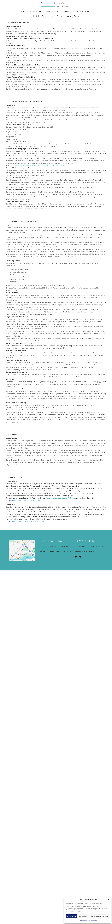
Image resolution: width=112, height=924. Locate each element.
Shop (79, 11)
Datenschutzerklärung (85, 920)
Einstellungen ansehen (99, 916)
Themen (38, 11)
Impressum (94, 920)
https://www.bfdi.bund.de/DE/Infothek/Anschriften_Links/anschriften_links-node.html (39, 165)
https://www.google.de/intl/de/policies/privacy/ (28, 521)
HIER (83, 546)
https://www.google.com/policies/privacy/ (26, 500)
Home (22, 11)
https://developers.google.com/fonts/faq (60, 498)
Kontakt (88, 11)
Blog (73, 11)
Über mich (30, 11)
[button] (108, 900)
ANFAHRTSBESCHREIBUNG (49, 551)
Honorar (66, 11)
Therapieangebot (52, 11)
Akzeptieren (71, 916)
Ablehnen (83, 916)
